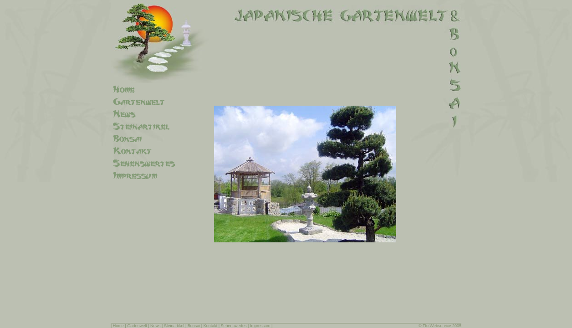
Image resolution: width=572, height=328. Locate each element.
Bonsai (194, 325)
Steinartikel (174, 325)
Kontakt (211, 325)
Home (118, 325)
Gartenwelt (137, 325)
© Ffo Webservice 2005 (440, 325)
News (155, 325)
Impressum (260, 325)
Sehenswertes (234, 325)
